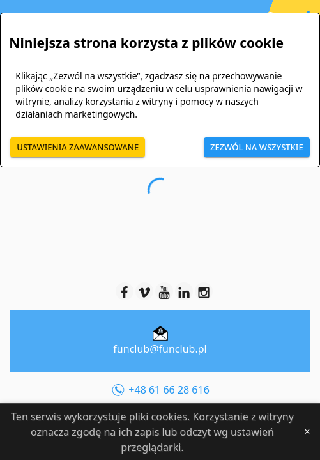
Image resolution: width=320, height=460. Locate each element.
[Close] (307, 432)
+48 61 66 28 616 (160, 391)
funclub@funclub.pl (159, 349)
